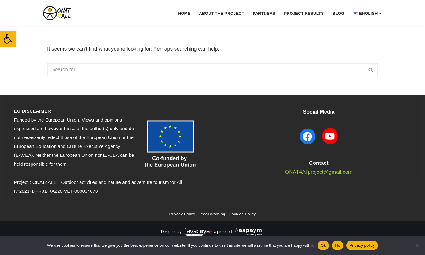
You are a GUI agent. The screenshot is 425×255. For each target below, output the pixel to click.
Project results (304, 13)
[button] (8, 39)
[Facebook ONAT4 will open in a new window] (307, 145)
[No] (417, 245)
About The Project (221, 13)
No (337, 245)
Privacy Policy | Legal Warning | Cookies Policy (212, 214)
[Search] (205, 69)
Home (184, 13)
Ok (323, 245)
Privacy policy (362, 245)
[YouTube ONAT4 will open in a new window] (329, 145)
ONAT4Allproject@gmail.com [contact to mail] (318, 172)
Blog (338, 13)
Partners (264, 13)
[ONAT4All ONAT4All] (58, 13)
